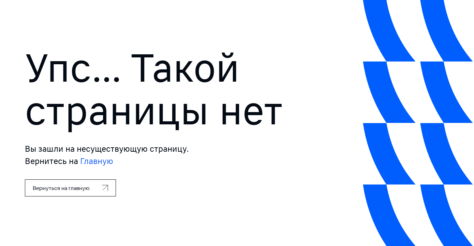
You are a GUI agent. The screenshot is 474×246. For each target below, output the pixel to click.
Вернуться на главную (61, 187)
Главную (96, 161)
